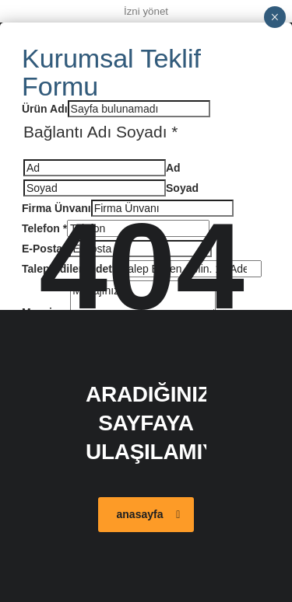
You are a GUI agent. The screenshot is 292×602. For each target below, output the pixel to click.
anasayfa (149, 514)
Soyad (182, 188)
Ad (173, 168)
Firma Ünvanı (56, 208)
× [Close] (274, 17)
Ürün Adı (45, 109)
